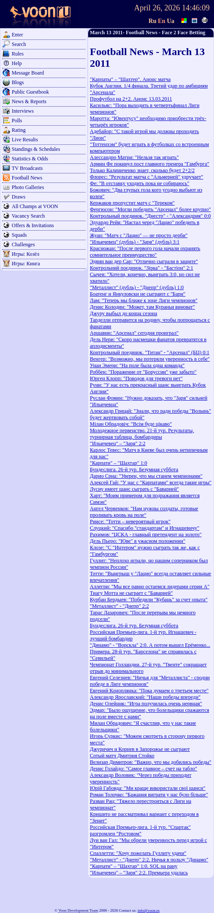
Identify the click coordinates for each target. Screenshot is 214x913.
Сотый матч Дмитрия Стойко (122, 756)
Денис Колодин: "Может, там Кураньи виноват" (142, 307)
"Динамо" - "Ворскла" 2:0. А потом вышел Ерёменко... (150, 645)
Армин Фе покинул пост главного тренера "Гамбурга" (149, 164)
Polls (17, 120)
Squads (19, 235)
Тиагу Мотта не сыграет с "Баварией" (131, 593)
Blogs (18, 82)
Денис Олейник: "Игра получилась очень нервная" (146, 704)
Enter (17, 35)
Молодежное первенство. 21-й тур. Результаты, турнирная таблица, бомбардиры (142, 433)
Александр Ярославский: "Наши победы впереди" (145, 697)
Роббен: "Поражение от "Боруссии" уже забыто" (143, 372)
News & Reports (29, 101)
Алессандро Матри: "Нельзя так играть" (134, 157)
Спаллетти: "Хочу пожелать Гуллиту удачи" (138, 853)
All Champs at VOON (35, 206)
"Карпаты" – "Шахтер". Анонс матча (130, 79)
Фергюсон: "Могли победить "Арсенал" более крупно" (150, 209)
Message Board (28, 73)
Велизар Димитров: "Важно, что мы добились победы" (150, 762)
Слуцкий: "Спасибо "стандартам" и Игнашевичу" (144, 528)
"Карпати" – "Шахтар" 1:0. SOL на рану (134, 866)
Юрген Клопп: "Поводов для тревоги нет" (136, 378)
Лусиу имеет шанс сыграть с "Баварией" (134, 489)
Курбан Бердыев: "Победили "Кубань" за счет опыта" (148, 600)
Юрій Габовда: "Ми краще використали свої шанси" (147, 788)
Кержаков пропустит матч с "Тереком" (132, 203)
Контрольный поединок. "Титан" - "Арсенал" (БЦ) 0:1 (149, 352)
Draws (18, 197)
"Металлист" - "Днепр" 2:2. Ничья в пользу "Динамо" (149, 860)
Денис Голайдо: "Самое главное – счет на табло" (143, 769)
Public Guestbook (30, 92)
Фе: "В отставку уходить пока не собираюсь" (139, 183)
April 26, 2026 (157, 7)
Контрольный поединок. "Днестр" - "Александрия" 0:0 (150, 216)
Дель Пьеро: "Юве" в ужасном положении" (137, 541)
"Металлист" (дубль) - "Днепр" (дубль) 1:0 (137, 287)
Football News (27, 178)
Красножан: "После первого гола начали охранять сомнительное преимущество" (145, 251)
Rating (19, 130)
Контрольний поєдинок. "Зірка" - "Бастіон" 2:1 (141, 268)
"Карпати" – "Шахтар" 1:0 (118, 463)
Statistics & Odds (30, 159)
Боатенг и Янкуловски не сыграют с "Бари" (137, 294)
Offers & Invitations (33, 225)
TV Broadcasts (27, 168)
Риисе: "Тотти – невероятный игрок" (130, 521)
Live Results (25, 140)
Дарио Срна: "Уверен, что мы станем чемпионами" (146, 476)
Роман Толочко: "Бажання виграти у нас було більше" (149, 795)
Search (19, 44)
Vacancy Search (28, 216)
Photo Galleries (28, 187)
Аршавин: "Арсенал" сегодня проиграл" (134, 333)
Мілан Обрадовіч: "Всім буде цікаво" (131, 424)
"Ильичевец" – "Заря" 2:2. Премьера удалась (139, 873)
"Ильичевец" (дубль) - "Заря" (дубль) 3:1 (134, 242)
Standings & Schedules (36, 149)
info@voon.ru (149, 910)
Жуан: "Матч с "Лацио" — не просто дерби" (139, 235)
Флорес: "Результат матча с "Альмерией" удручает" (146, 177)
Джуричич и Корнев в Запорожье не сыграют (140, 749)
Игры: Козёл (25, 254)
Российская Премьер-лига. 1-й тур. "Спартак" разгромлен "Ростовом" (140, 830)
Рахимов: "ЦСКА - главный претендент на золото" (145, 534)
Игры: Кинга (26, 264)
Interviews (23, 111)
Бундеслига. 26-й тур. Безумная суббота (134, 469)
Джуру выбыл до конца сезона (123, 313)
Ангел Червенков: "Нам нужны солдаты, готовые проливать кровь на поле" (144, 511)
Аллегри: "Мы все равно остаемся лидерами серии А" (150, 587)
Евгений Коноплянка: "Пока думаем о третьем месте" (149, 691)
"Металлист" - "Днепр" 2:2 (119, 606)
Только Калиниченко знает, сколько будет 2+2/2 (142, 170)
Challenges (23, 244)
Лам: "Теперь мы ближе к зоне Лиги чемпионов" (144, 300)
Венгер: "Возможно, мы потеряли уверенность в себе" (150, 359)
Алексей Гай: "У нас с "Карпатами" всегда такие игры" (150, 482)
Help (17, 63)
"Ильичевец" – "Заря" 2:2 (117, 443)
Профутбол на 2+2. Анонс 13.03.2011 (131, 99)
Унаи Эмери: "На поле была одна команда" (137, 365)
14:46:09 (196, 7)
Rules (17, 54)
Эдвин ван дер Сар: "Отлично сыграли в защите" (144, 261)
